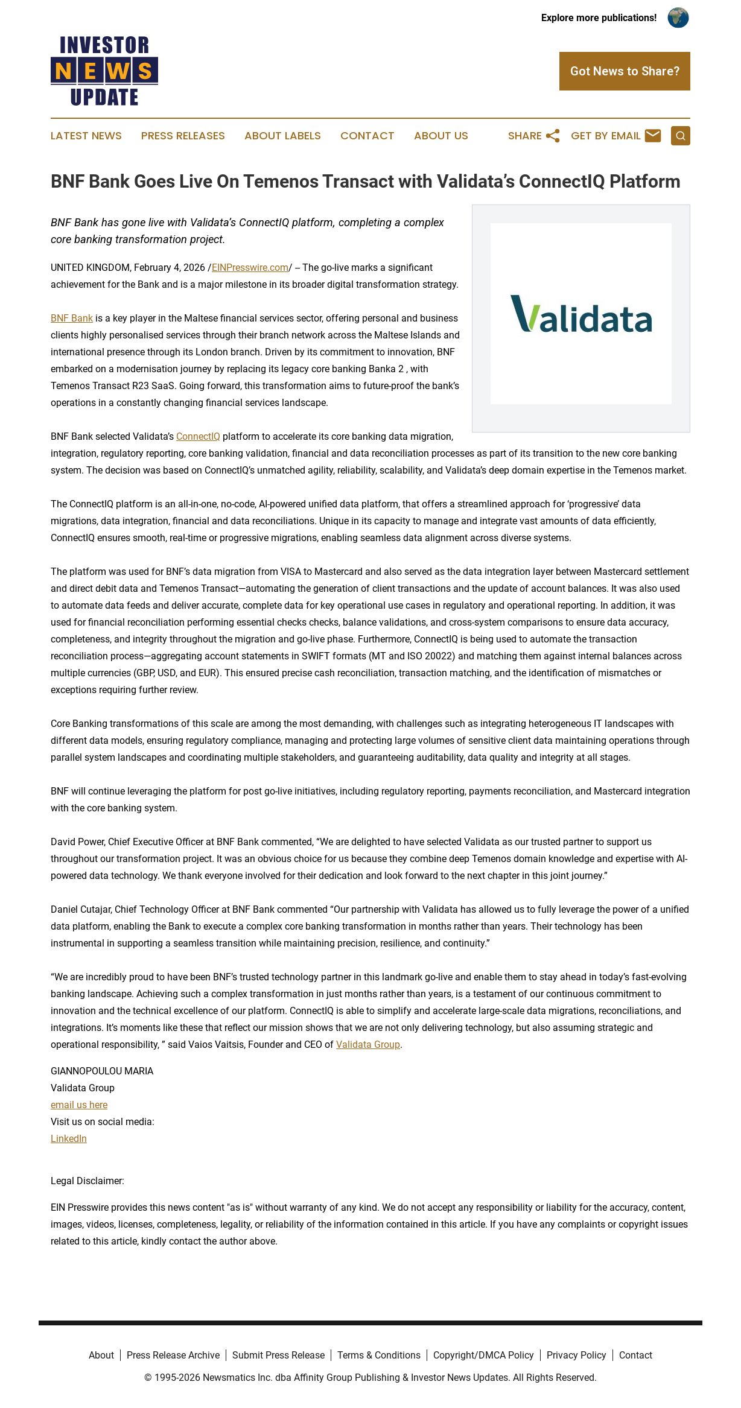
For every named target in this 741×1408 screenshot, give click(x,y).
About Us (441, 135)
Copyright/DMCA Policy (483, 1355)
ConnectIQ (198, 436)
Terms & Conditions (379, 1355)
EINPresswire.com (250, 267)
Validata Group (368, 1044)
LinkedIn (69, 1138)
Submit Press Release (278, 1355)
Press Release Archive (173, 1355)
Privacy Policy (576, 1355)
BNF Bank (72, 318)
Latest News (86, 135)
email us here (79, 1105)
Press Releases (183, 135)
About (101, 1355)
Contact (367, 135)
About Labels (282, 135)
